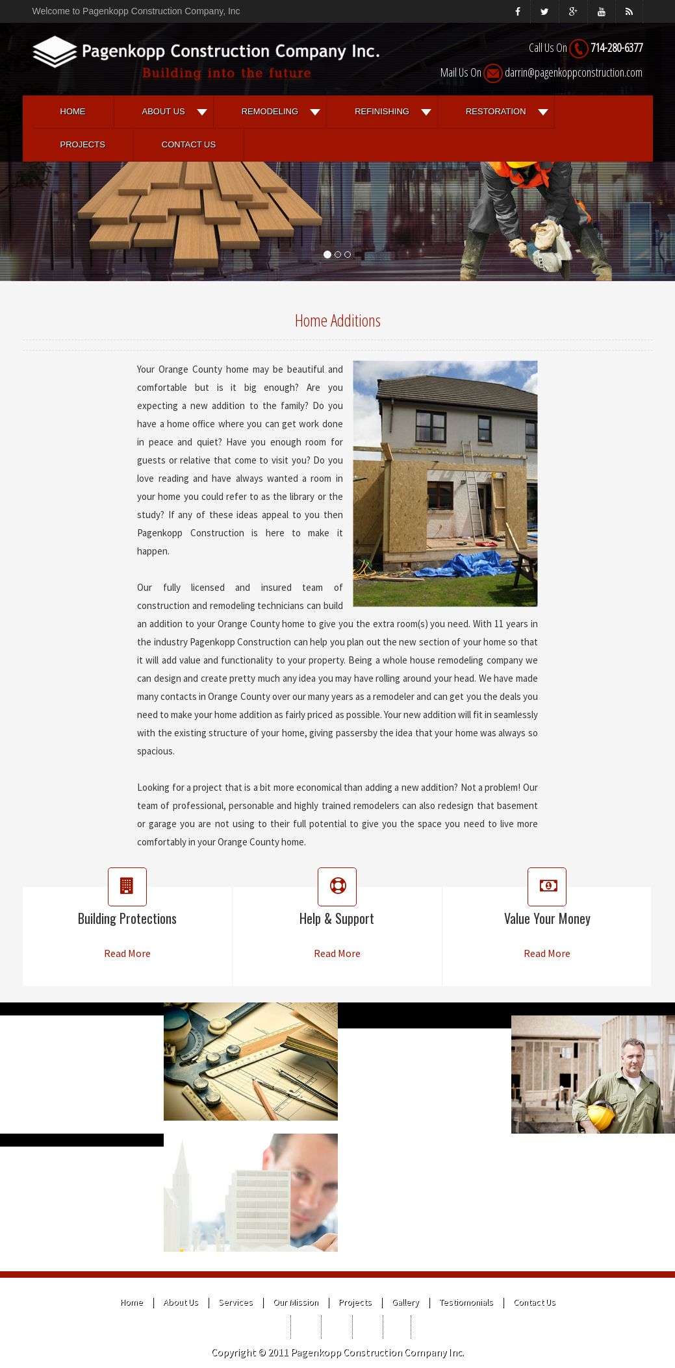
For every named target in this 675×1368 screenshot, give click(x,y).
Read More (127, 953)
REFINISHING (382, 111)
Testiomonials (466, 1302)
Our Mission (295, 1302)
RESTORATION (496, 111)
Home (73, 111)
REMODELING (270, 111)
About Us (163, 111)
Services (235, 1302)
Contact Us (189, 144)
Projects (82, 144)
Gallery (405, 1302)
